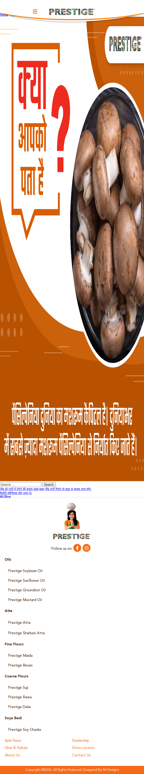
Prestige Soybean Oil (25, 571)
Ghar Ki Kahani (16, 748)
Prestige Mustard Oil (25, 600)
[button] (35, 11)
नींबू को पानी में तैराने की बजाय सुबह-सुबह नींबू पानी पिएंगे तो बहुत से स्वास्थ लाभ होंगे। (45, 489)
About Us (12, 755)
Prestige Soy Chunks (24, 730)
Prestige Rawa (20, 697)
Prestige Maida (20, 656)
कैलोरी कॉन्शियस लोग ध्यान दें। (16, 493)
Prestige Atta (19, 623)
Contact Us (81, 755)
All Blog (5, 496)
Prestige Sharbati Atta (26, 633)
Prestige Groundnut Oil (27, 590)
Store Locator (83, 748)
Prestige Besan (20, 665)
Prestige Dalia (19, 707)
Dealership (80, 741)
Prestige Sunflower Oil (26, 581)
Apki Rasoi (13, 741)
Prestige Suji (18, 688)
